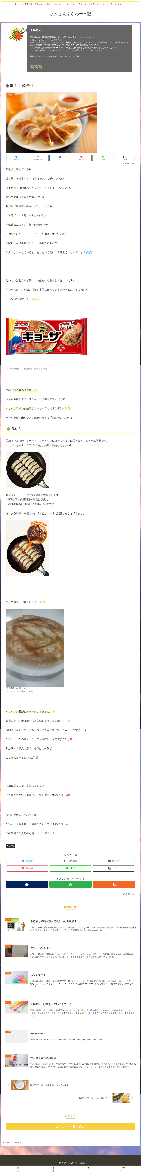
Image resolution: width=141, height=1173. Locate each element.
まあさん (36, 30)
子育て (10, 846)
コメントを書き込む (70, 1127)
